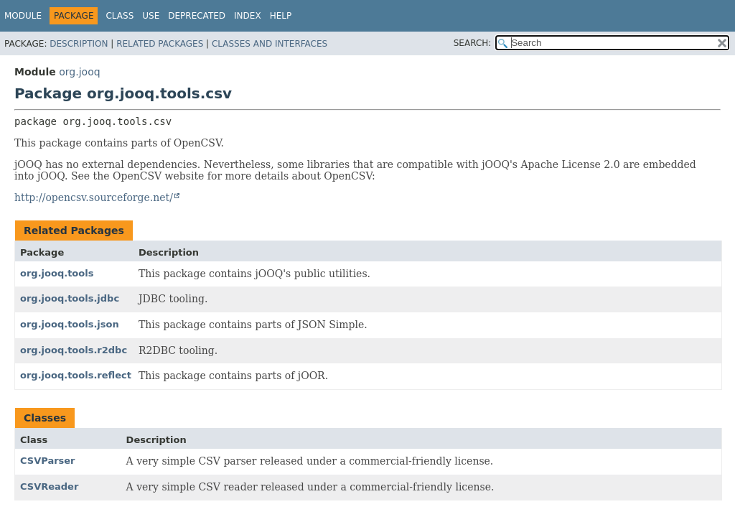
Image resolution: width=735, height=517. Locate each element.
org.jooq (79, 72)
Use (150, 16)
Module (23, 16)
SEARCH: (473, 43)
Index (247, 16)
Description (79, 44)
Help (281, 16)
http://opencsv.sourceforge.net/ (93, 197)
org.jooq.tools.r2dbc (73, 350)
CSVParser (47, 460)
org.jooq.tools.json (69, 324)
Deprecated (196, 16)
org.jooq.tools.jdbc (69, 298)
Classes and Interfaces (269, 44)
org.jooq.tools (56, 273)
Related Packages (159, 44)
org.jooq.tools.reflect (75, 375)
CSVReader (49, 486)
